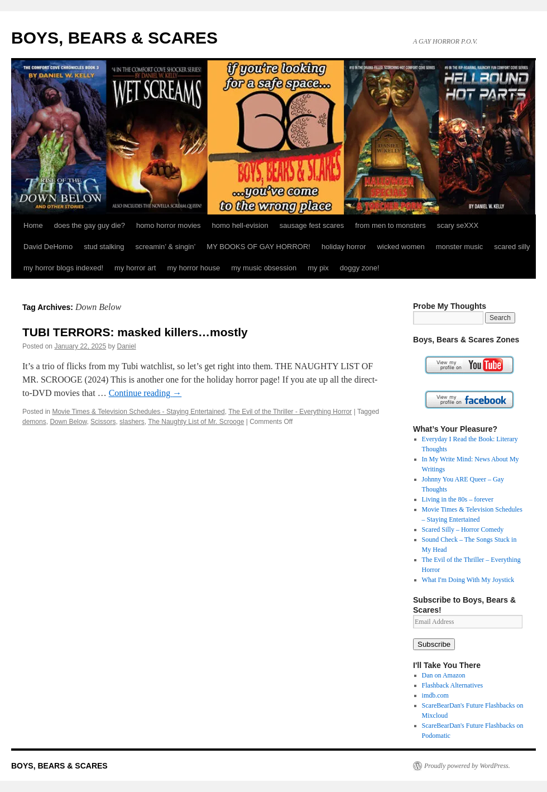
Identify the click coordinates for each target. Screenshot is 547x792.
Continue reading (145, 393)
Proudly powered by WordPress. (467, 766)
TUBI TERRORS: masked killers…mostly (135, 332)
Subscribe (434, 644)
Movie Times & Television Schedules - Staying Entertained (138, 412)
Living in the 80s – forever (457, 499)
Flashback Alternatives (452, 685)
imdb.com (435, 695)
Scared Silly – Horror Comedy (463, 529)
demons (34, 422)
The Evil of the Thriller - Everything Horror (290, 412)
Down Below (68, 422)
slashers (132, 422)
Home (33, 225)
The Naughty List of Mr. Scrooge (196, 422)
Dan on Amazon (444, 675)
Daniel (126, 346)
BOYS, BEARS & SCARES (114, 37)
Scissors (103, 422)
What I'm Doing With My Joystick (468, 580)
